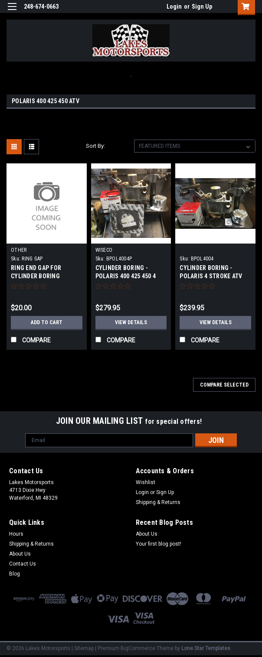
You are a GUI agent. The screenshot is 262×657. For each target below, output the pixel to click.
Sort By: (95, 146)
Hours (16, 534)
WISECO (104, 250)
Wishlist (145, 482)
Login (174, 6)
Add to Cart (46, 322)
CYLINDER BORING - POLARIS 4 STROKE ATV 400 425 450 (211, 276)
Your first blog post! (158, 544)
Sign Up (202, 6)
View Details (131, 322)
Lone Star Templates (205, 648)
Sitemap (84, 648)
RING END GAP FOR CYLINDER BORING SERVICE (36, 276)
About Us (20, 554)
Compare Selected (224, 385)
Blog (14, 574)
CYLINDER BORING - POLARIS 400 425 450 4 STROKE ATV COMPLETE (127, 276)
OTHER (18, 250)
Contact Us (22, 564)
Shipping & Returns (158, 502)
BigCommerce (138, 648)
